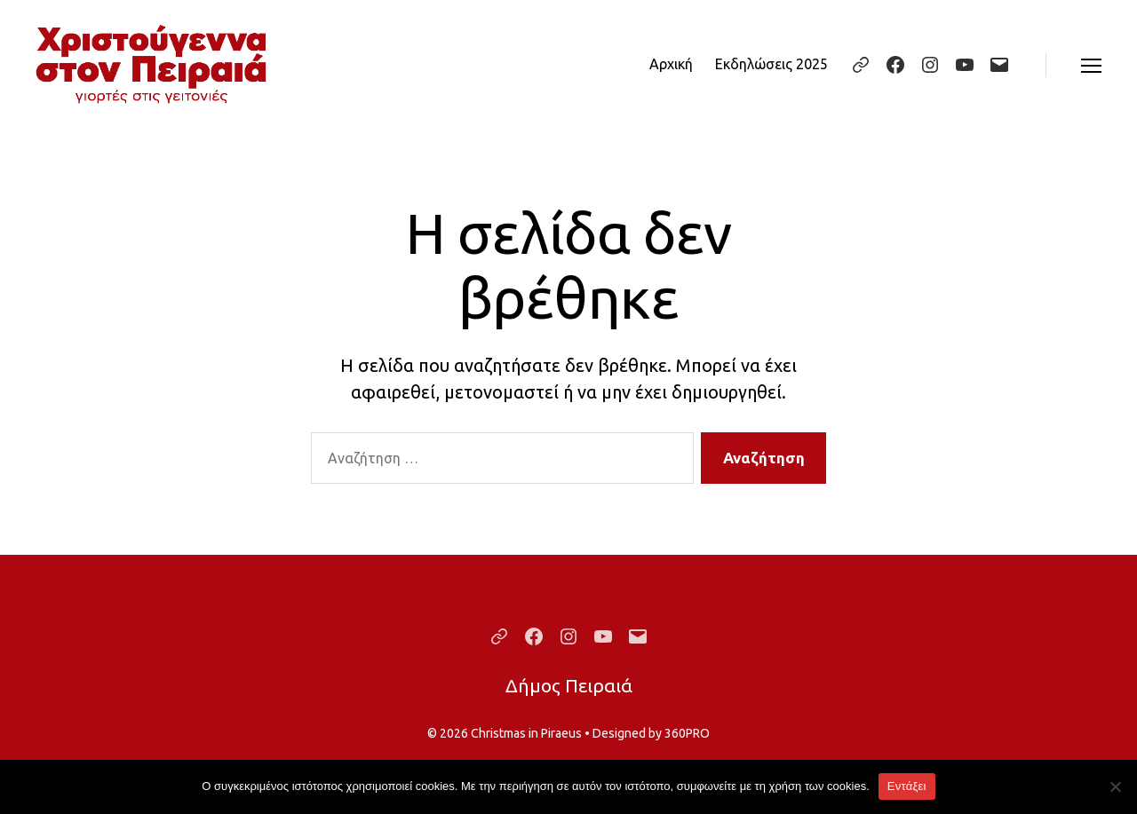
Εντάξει (906, 786)
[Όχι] (1115, 786)
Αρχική (671, 64)
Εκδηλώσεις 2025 (771, 64)
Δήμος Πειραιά (568, 685)
